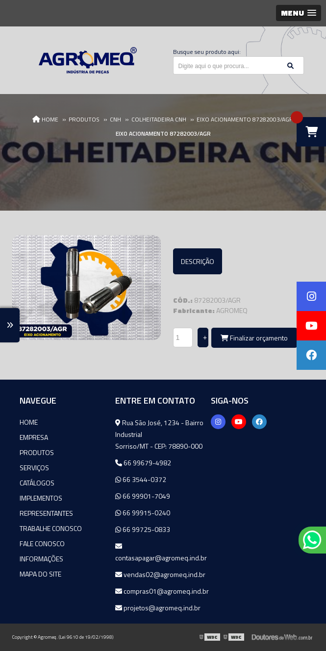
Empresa (34, 437)
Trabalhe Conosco (51, 528)
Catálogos (37, 483)
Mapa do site (40, 574)
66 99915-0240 (142, 512)
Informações (41, 559)
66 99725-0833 (142, 529)
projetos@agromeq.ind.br (158, 608)
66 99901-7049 (142, 496)
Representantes (46, 513)
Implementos (41, 498)
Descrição (197, 261)
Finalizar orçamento (254, 338)
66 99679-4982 (143, 463)
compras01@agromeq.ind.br (162, 591)
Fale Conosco (42, 543)
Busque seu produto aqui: (207, 51)
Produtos (37, 452)
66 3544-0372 (140, 479)
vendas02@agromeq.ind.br (160, 574)
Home (29, 422)
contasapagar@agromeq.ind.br (161, 553)
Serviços (34, 467)
